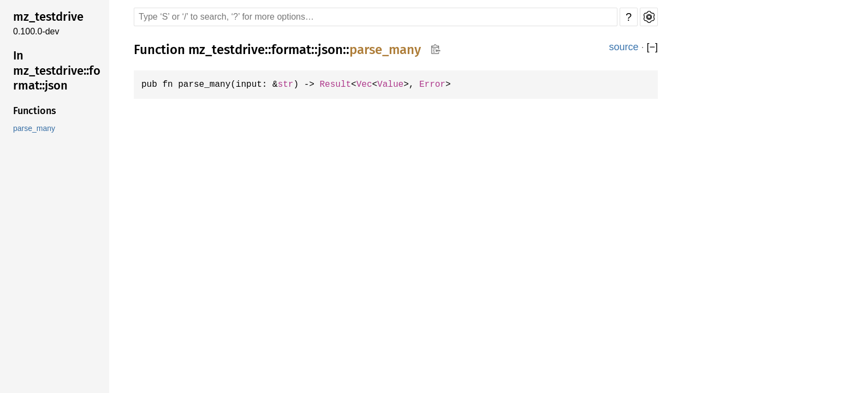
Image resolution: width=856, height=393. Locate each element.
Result (343, 84)
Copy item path (435, 49)
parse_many (34, 128)
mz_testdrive (48, 16)
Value (400, 84)
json (330, 49)
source (624, 47)
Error (444, 84)
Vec (373, 84)
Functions (34, 111)
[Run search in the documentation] (375, 17)
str (291, 84)
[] (652, 47)
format (291, 49)
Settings (649, 17)
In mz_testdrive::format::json (56, 70)
